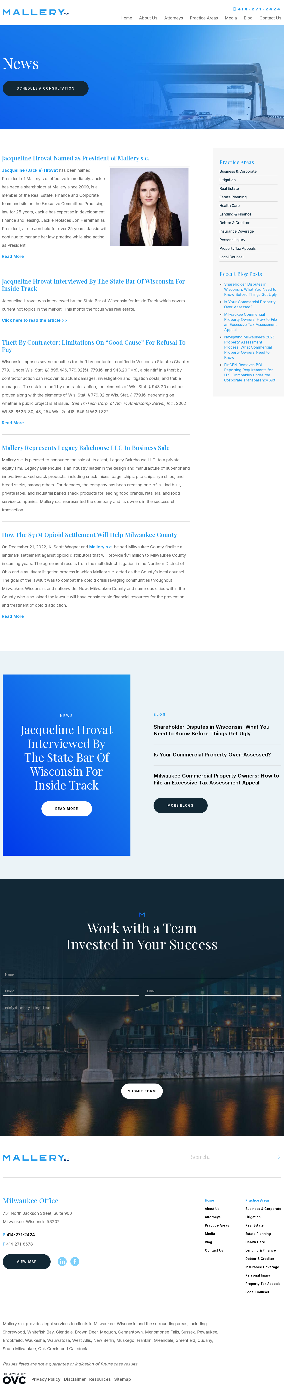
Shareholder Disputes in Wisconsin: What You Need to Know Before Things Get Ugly (250, 289)
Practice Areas (204, 18)
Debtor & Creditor (234, 223)
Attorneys (173, 18)
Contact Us (270, 18)
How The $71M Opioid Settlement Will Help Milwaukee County (89, 535)
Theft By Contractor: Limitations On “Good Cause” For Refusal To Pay (94, 345)
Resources (100, 1379)
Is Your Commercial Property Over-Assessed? (212, 755)
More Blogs (180, 805)
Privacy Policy (46, 1379)
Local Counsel (231, 257)
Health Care (229, 205)
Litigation (227, 180)
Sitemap (122, 1379)
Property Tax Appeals (237, 248)
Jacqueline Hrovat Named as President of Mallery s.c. (75, 158)
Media (231, 18)
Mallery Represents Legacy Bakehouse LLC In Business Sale (86, 447)
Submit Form (142, 1091)
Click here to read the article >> (34, 320)
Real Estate (229, 188)
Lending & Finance (235, 214)
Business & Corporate (238, 171)
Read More (13, 256)
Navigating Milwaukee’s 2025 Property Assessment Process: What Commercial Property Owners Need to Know (249, 347)
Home (126, 18)
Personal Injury (232, 240)
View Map (27, 1262)
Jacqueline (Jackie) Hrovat (30, 170)
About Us (148, 18)
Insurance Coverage (236, 231)
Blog (248, 18)
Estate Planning (233, 197)
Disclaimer (75, 1379)
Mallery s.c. (101, 546)
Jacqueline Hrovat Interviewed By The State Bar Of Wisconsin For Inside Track (93, 284)
